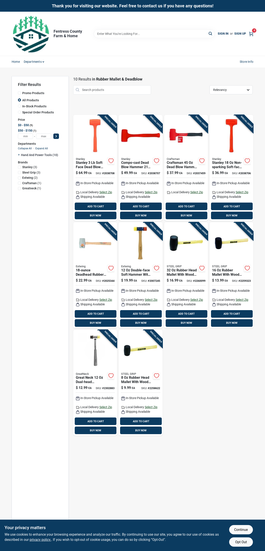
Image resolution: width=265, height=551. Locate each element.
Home (16, 61)
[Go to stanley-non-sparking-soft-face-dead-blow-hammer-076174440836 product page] (231, 168)
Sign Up (240, 33)
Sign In (223, 33)
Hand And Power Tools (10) (39, 155)
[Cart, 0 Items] (251, 33)
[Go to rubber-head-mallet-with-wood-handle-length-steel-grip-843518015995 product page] (140, 383)
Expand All (41, 148)
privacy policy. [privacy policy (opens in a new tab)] (40, 540)
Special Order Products (38, 112)
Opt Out (241, 542)
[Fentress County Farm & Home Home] (31, 34)
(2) (30, 177)
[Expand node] (19, 155)
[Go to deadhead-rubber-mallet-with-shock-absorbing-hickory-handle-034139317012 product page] (95, 275)
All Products (30, 100)
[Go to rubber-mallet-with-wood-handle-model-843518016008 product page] (231, 275)
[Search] (211, 33)
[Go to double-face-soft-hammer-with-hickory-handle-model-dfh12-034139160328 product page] (140, 275)
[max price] (43, 136)
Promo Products (33, 93)
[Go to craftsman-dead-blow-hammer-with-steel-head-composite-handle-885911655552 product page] (186, 168)
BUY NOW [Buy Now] (95, 215)
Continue (241, 530)
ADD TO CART (95, 206)
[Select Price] (56, 136)
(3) (29, 167)
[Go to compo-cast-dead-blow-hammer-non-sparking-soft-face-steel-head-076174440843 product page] (140, 168)
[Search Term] (154, 33)
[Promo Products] (19, 92)
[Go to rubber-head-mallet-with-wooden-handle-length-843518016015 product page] (186, 275)
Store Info (246, 61)
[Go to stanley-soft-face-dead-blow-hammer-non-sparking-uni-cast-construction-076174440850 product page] (95, 168)
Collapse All (25, 148)
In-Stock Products (34, 106)
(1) (31, 183)
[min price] (25, 136)
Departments (33, 61)
